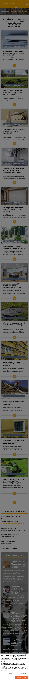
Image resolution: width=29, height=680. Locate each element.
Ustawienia (11, 673)
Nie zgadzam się (22, 673)
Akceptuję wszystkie (21, 677)
